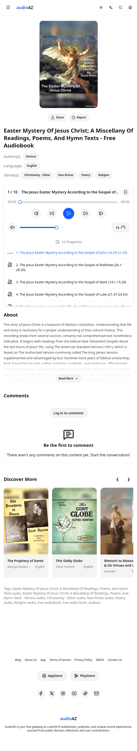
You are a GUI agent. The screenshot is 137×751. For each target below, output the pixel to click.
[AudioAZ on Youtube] (74, 693)
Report (79, 117)
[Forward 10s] (85, 213)
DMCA (100, 660)
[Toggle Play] (68, 213)
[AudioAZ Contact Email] (96, 693)
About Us (31, 660)
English (32, 166)
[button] (8, 7)
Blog (18, 660)
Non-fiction (66, 175)
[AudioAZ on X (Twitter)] (52, 693)
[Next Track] (101, 213)
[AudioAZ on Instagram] (63, 693)
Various (31, 156)
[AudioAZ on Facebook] (40, 693)
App (43, 660)
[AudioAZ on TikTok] (85, 693)
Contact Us (115, 660)
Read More (68, 378)
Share (57, 117)
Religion (103, 175)
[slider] (20, 202)
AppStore (52, 675)
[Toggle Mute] (12, 227)
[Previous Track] (36, 213)
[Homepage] (24, 7)
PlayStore (84, 675)
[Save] (125, 192)
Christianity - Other (37, 175)
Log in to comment (68, 413)
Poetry (85, 175)
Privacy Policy (83, 660)
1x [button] (120, 227)
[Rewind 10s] (52, 213)
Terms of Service (60, 660)
